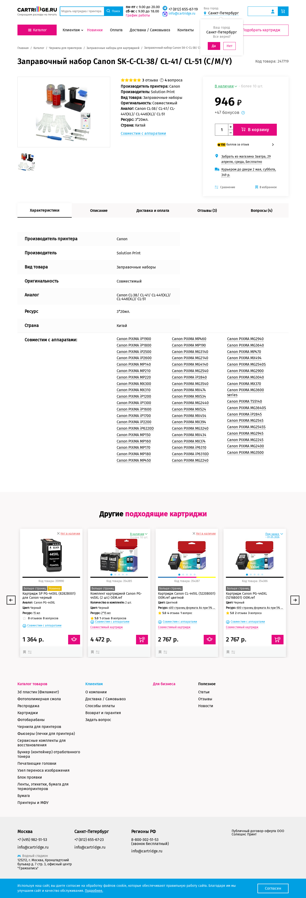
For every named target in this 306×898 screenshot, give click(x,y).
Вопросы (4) (261, 210)
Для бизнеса (164, 684)
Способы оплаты (100, 706)
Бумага (23, 795)
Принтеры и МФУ (33, 802)
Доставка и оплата (153, 210)
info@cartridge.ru (182, 13)
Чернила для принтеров (39, 726)
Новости (205, 706)
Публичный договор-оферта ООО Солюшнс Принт (258, 832)
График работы (138, 15)
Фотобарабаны (31, 719)
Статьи (204, 692)
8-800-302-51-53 (144, 839)
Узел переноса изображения (43, 770)
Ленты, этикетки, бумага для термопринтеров (43, 786)
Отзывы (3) (207, 210)
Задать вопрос (98, 719)
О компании (96, 692)
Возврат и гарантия (103, 713)
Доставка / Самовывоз (105, 699)
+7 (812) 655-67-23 (89, 839)
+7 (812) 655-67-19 (183, 9)
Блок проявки (29, 777)
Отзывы (205, 699)
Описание (99, 210)
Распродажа (28, 706)
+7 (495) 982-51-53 (32, 839)
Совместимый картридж (106, 627)
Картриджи (27, 713)
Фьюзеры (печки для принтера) (46, 733)
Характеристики (44, 210)
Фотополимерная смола (39, 699)
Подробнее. (94, 891)
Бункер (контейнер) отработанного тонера (48, 754)
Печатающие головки (36, 763)
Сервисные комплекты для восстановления (41, 742)
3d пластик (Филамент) (38, 692)
